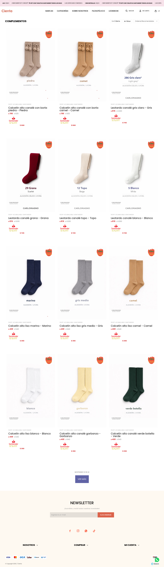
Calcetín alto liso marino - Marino (29, 326)
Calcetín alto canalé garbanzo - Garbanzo (80, 434)
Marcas (49, 11)
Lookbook (114, 11)
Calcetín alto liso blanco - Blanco (29, 433)
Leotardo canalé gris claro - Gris (131, 107)
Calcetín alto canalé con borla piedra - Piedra (27, 109)
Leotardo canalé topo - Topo (78, 218)
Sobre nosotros (80, 11)
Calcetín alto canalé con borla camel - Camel (79, 109)
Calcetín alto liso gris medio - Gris (81, 326)
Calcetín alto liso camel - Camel (131, 326)
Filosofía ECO (98, 11)
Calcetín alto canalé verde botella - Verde (132, 434)
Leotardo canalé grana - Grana (28, 218)
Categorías (62, 11)
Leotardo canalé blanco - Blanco (132, 218)
